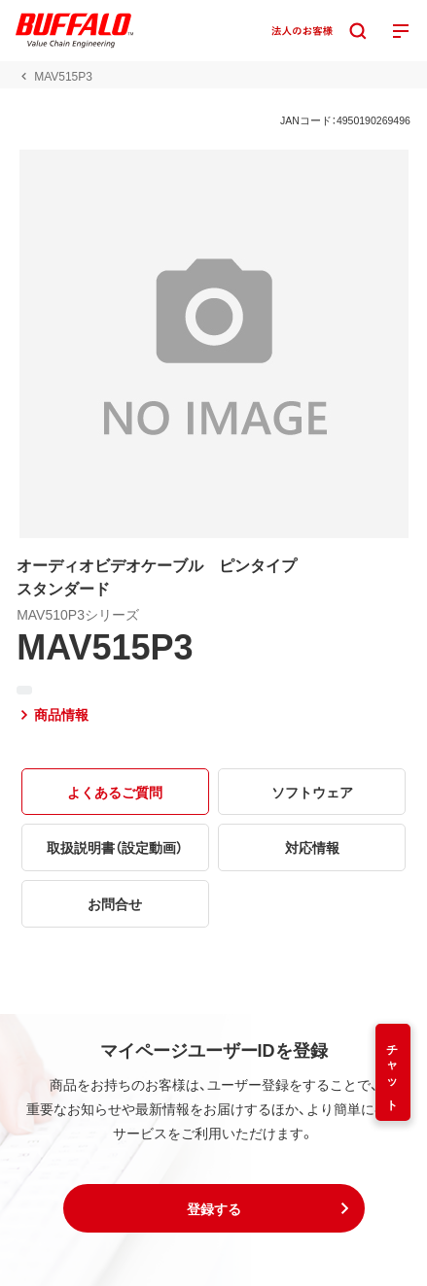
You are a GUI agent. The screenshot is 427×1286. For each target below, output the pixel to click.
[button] (214, 1208)
